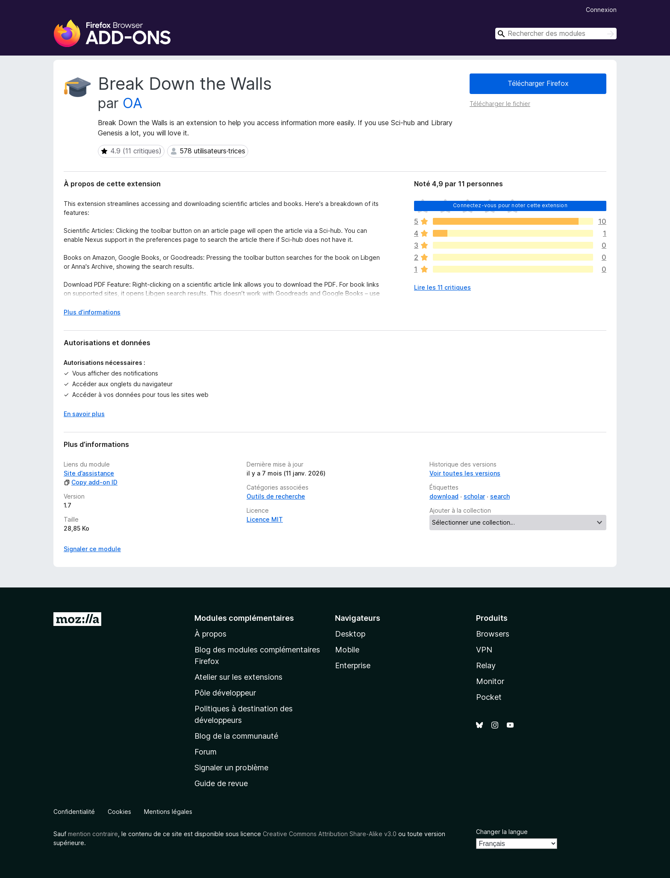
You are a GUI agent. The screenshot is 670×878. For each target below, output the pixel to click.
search (500, 496)
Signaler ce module (92, 548)
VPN (484, 649)
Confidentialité (74, 811)
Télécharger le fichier (500, 103)
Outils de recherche (276, 496)
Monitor (490, 681)
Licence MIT (265, 519)
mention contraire (93, 833)
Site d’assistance (89, 473)
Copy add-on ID (91, 482)
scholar (474, 496)
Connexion (601, 9)
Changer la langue (502, 831)
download (443, 496)
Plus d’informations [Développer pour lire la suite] (92, 312)
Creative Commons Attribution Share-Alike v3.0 (330, 833)
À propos (210, 633)
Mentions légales (168, 811)
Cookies (119, 811)
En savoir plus (84, 413)
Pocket (489, 697)
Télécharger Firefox (538, 83)
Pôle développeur (225, 692)
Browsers (492, 633)
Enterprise (352, 665)
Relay (486, 665)
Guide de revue (221, 783)
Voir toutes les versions (464, 473)
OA (132, 103)
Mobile (347, 649)
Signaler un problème (231, 767)
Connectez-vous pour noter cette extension (510, 205)
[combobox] (556, 33)
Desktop (350, 633)
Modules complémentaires (244, 618)
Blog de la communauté (236, 735)
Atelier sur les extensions (238, 676)
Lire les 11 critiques (442, 287)
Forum (205, 751)
